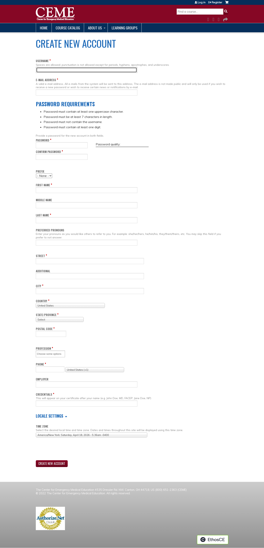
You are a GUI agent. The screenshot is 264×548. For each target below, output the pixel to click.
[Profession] (50, 353)
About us (95, 28)
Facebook (209, 19)
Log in (201, 2)
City (38, 286)
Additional (43, 271)
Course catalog (68, 28)
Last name (42, 215)
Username (42, 61)
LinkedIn (220, 19)
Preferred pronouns (50, 230)
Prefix (40, 171)
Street (40, 256)
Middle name (44, 200)
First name (43, 185)
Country (41, 301)
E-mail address (46, 80)
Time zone (42, 426)
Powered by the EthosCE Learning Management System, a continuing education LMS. (212, 539)
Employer (42, 379)
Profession (43, 348)
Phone (40, 364)
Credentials (44, 394)
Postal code (44, 329)
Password (42, 140)
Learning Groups (125, 28)
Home (44, 28)
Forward (225, 19)
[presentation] (65, 449)
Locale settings (49, 416)
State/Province (46, 315)
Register (217, 2)
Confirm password (48, 152)
